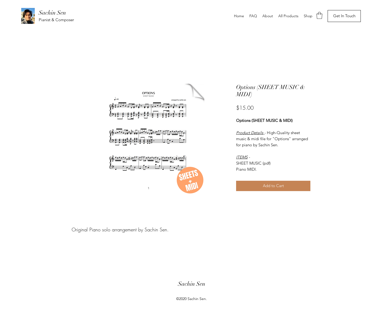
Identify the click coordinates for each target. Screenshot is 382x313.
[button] (319, 15)
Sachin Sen (52, 12)
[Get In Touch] (344, 16)
